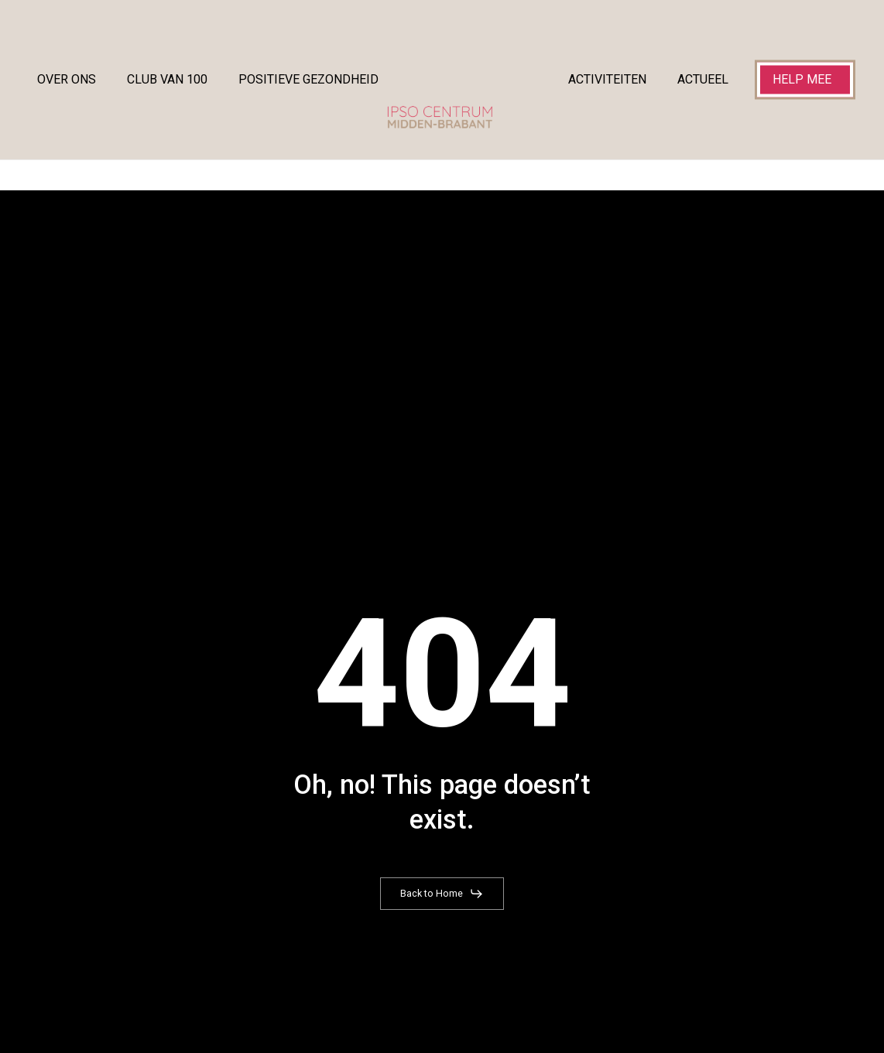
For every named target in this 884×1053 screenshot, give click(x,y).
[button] (441, 893)
